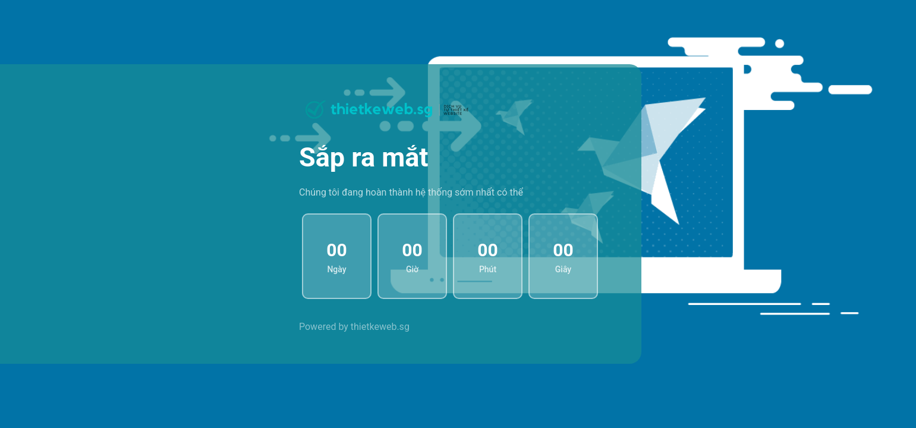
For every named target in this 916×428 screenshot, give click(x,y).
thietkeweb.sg (380, 326)
